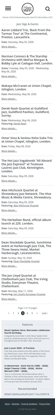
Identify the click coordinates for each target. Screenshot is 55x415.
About (7, 404)
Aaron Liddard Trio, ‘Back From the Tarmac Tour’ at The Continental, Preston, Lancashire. (25, 33)
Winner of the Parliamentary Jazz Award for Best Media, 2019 (27, 17)
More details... (9, 46)
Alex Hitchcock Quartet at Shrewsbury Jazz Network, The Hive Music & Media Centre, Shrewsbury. (26, 193)
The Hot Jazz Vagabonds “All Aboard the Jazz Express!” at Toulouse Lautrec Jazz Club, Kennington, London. (26, 166)
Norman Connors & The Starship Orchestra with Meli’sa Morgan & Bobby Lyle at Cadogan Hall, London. (27, 59)
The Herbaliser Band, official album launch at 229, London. (26, 221)
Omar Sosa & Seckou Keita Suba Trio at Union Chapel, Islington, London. (27, 139)
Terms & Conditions (29, 404)
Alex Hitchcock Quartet (25, 205)
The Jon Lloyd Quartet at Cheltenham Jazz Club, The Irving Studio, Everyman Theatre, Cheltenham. (24, 281)
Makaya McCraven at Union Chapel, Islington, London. (26, 87)
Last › (45, 313)
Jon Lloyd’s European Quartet (29, 294)
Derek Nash (19, 123)
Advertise (15, 404)
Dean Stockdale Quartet (26, 261)
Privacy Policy (44, 404)
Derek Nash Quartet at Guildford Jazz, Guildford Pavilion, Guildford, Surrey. (25, 111)
